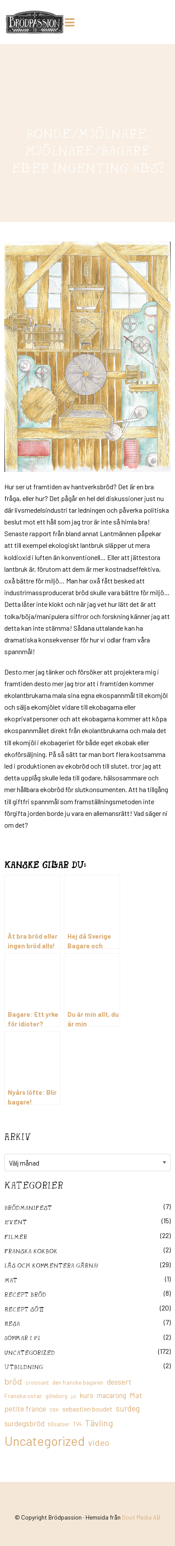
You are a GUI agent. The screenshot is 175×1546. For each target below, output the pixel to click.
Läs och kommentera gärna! (51, 1265)
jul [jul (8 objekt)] (73, 1396)
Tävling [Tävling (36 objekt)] (99, 1423)
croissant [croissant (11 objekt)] (37, 1382)
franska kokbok (30, 1250)
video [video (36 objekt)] (98, 1442)
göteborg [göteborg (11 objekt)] (56, 1395)
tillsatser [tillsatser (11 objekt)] (59, 1424)
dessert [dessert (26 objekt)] (119, 1381)
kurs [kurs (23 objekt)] (86, 1395)
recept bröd (25, 1294)
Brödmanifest (28, 1207)
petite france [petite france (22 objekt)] (25, 1408)
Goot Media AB (141, 1517)
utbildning (23, 1366)
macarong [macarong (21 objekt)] (111, 1395)
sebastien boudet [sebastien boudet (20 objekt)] (87, 1409)
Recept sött (24, 1309)
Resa (12, 1323)
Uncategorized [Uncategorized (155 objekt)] (44, 1440)
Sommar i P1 (22, 1337)
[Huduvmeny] (71, 21)
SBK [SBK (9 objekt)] (54, 1409)
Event (15, 1221)
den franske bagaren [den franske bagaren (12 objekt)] (77, 1382)
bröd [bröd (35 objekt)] (13, 1381)
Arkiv (17, 1136)
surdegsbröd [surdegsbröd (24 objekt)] (24, 1423)
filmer (15, 1236)
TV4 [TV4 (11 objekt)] (77, 1424)
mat (10, 1280)
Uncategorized (29, 1352)
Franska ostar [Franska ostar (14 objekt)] (23, 1395)
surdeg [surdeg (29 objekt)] (128, 1408)
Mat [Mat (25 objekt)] (136, 1395)
